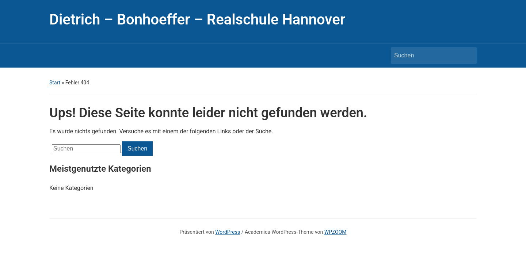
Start (54, 82)
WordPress (227, 232)
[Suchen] (427, 55)
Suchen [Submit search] (467, 55)
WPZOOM (335, 232)
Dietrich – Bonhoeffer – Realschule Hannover (197, 19)
